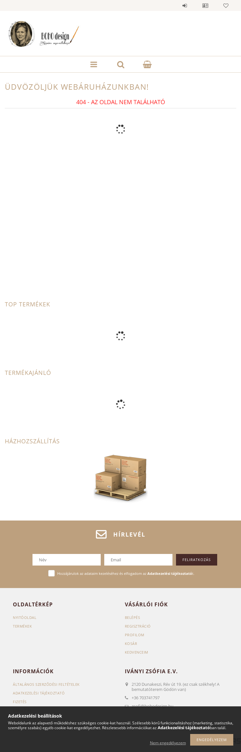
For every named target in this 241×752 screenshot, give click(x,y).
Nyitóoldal (24, 617)
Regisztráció (138, 626)
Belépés (184, 5)
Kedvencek (225, 5)
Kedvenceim (136, 652)
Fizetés (20, 701)
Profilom (134, 634)
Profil (205, 5)
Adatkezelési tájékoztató (39, 693)
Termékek (22, 626)
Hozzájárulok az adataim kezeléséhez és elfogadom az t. (125, 573)
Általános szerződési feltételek (46, 684)
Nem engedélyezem (168, 743)
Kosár (131, 643)
